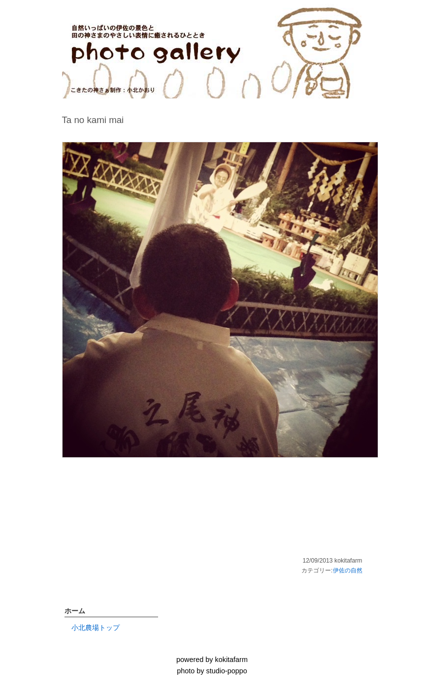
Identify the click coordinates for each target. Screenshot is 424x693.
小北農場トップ (95, 627)
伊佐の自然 (347, 570)
